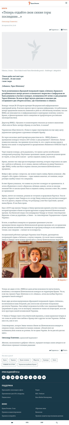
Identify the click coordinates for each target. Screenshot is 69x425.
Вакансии (38, 412)
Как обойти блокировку (43, 397)
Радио (37, 390)
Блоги (4, 8)
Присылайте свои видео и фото (12, 390)
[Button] (54, 30)
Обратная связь (40, 408)
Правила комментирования (11, 412)
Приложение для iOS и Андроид (13, 394)
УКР (42, 422)
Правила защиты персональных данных (49, 416)
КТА (27, 422)
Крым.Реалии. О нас (9, 408)
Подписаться (6, 397)
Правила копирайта (9, 416)
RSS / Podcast (39, 394)
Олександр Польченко (9, 21)
